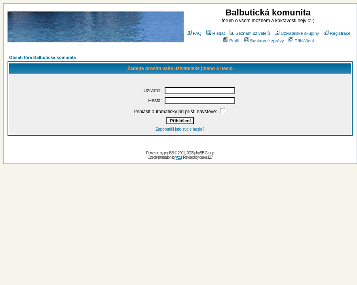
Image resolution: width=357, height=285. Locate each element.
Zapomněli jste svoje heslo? (180, 129)
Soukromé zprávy (264, 40)
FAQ (194, 33)
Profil (231, 40)
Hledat (215, 33)
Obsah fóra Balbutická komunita (42, 57)
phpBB (169, 153)
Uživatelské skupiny (297, 33)
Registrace (337, 33)
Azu (178, 157)
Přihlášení (301, 40)
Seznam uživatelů (250, 33)
